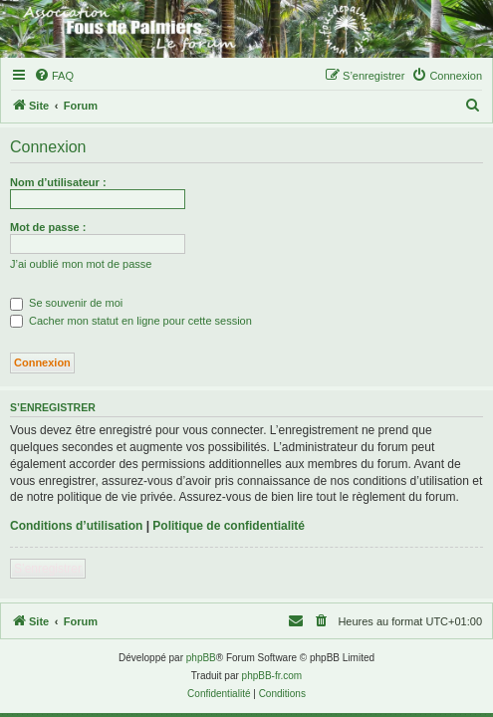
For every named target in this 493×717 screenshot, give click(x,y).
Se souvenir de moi (66, 303)
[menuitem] (54, 76)
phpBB (201, 657)
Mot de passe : (48, 227)
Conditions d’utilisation (76, 526)
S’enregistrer (48, 569)
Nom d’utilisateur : (58, 182)
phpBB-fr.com (272, 675)
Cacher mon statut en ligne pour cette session (131, 321)
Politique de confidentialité (228, 526)
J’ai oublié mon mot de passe (80, 264)
